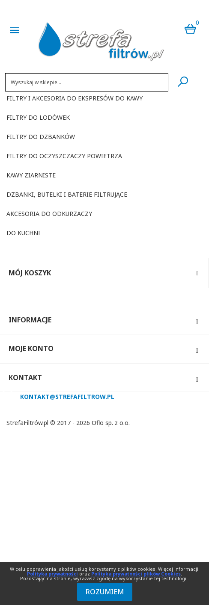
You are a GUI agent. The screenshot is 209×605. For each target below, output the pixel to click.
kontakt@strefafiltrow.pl (67, 397)
